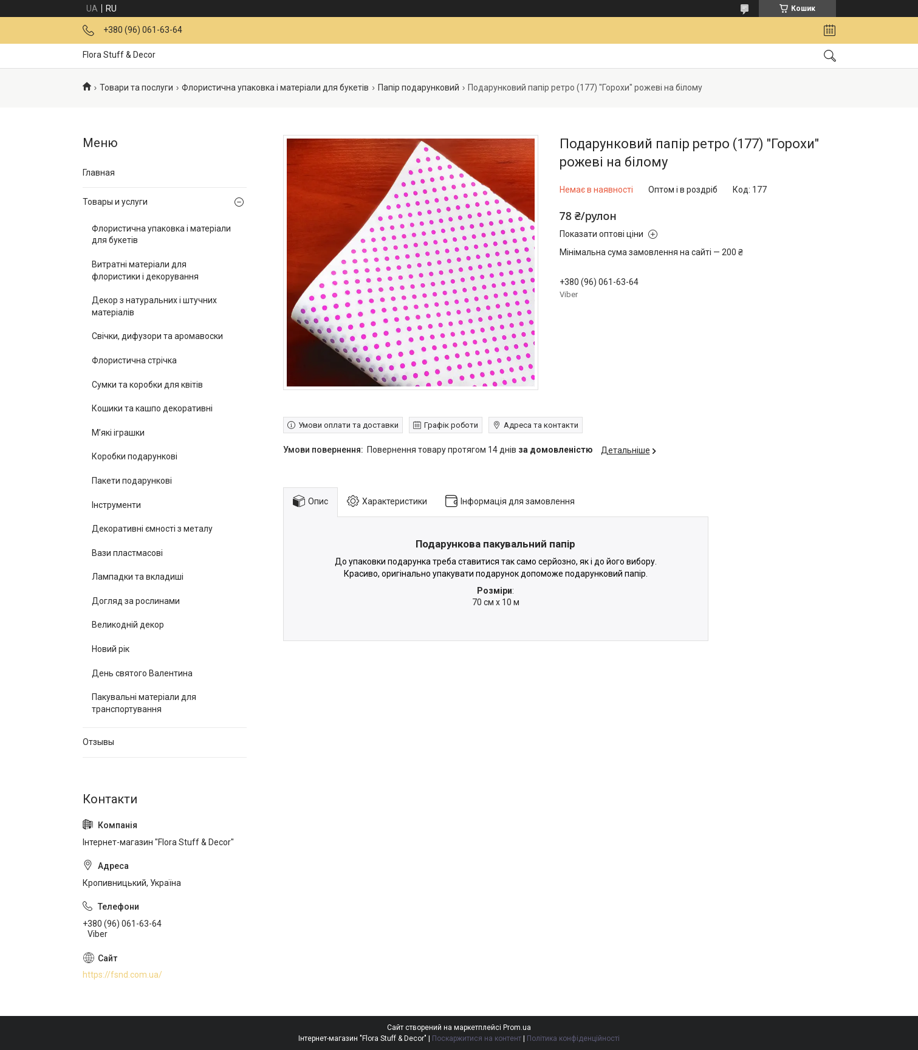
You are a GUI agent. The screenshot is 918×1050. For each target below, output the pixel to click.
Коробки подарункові (134, 456)
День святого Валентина (142, 673)
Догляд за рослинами (136, 601)
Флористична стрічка (134, 360)
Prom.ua (517, 1027)
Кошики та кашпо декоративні (152, 408)
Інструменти (116, 505)
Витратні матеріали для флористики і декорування (145, 270)
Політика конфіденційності (573, 1038)
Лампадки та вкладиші (137, 577)
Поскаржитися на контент (476, 1038)
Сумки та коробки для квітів (147, 384)
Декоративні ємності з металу (152, 529)
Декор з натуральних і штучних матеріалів (154, 306)
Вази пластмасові (127, 553)
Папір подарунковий (418, 87)
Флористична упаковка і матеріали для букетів (275, 87)
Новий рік (110, 649)
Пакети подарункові (132, 481)
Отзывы (98, 742)
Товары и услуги (115, 202)
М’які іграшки (118, 432)
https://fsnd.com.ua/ (122, 975)
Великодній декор (128, 625)
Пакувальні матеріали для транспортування (144, 703)
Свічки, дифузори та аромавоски (157, 336)
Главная (99, 172)
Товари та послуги (136, 87)
